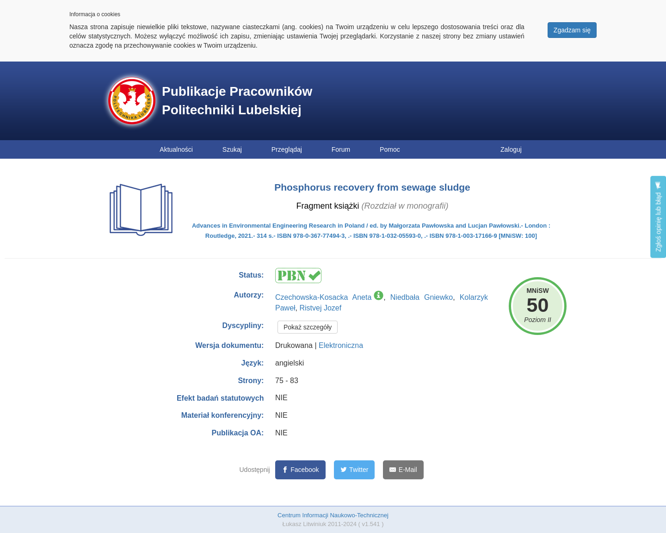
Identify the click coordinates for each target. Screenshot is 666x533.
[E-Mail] (403, 469)
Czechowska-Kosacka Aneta (323, 297)
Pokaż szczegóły (308, 327)
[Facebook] (300, 469)
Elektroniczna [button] (341, 345)
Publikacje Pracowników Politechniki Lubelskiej (237, 100)
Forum (341, 149)
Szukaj (232, 149)
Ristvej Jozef (320, 308)
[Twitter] (354, 469)
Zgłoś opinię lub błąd (658, 217)
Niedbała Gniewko (421, 297)
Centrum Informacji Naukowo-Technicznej (333, 515)
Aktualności (176, 149)
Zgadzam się (572, 30)
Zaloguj (511, 149)
